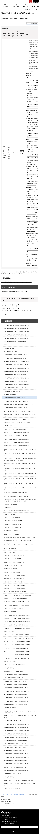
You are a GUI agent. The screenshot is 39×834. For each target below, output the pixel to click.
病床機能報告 (7, 344)
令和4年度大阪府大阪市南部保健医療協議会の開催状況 (16, 730)
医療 (11, 794)
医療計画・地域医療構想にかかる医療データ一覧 (15, 598)
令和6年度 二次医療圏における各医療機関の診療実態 (16, 361)
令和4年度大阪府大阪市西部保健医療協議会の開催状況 (16, 724)
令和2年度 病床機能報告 (10, 668)
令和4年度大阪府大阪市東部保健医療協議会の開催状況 (16, 734)
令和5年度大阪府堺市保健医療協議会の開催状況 (15, 750)
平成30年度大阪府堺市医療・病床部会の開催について (16, 601)
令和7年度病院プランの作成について (12, 351)
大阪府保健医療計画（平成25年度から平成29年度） (16, 435)
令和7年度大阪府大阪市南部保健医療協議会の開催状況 (16, 338)
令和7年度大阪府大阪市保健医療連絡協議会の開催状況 (16, 325)
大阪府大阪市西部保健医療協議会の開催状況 (14, 582)
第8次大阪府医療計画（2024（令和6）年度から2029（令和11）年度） (19, 415)
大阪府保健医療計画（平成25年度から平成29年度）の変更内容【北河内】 (20, 474)
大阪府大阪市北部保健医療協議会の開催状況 (14, 578)
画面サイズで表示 (34, 23)
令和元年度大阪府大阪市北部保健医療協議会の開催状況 (17, 641)
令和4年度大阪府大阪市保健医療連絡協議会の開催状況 (16, 737)
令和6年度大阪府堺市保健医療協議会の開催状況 (15, 387)
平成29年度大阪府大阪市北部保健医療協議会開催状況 (16, 439)
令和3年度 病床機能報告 (10, 707)
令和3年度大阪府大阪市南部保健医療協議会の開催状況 (16, 694)
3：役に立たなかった (24, 305)
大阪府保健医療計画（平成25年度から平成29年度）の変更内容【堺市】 (19, 484)
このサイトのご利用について (7, 799)
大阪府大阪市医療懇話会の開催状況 (12, 527)
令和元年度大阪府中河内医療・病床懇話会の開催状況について (18, 638)
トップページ (3, 794)
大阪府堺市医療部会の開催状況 (11, 534)
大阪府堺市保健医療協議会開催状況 (12, 558)
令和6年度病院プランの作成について (12, 391)
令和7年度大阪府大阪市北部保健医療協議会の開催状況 (16, 328)
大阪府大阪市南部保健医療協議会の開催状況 (14, 575)
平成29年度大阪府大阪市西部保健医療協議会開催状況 (16, 510)
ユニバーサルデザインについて (8, 803)
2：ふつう (14, 305)
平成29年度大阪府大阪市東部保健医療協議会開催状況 (16, 442)
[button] (30, 1)
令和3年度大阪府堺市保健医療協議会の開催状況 (15, 681)
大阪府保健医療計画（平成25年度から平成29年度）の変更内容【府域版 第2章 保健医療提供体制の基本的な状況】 (20, 500)
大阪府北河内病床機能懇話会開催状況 (13, 524)
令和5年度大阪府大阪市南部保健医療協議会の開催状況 (16, 763)
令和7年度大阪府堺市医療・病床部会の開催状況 (15, 341)
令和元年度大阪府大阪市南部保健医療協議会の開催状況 (17, 651)
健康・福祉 (8, 794)
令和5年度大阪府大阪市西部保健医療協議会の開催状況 (16, 753)
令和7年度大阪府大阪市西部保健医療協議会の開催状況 (16, 331)
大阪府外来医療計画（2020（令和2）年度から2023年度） (17, 422)
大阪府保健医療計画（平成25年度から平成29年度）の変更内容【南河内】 (20, 449)
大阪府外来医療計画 (9, 631)
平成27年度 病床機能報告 (10, 514)
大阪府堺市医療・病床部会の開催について (14, 562)
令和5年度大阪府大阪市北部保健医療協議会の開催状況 (16, 760)
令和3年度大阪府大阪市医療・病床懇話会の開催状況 (16, 674)
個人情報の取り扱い (5, 805)
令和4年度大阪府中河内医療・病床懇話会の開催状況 (16, 747)
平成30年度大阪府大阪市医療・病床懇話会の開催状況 (16, 605)
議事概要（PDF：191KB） (32, 265)
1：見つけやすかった (8, 310)
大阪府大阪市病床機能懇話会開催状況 (13, 520)
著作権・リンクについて (6, 801)
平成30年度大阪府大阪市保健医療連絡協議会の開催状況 (17, 628)
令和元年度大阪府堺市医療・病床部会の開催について (16, 658)
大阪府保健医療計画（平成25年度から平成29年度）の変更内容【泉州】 (19, 454)
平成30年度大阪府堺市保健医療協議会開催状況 (15, 591)
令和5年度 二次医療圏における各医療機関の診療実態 (16, 419)
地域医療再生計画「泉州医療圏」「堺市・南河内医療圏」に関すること (20, 784)
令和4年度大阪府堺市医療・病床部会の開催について (16, 740)
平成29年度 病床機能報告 (10, 548)
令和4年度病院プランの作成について (12, 720)
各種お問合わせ (23, 827)
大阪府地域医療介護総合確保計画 (12, 788)
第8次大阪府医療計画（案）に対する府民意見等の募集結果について (20, 411)
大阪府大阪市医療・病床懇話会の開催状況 (14, 555)
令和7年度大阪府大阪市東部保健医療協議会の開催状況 (16, 335)
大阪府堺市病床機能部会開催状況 (12, 517)
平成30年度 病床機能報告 (10, 611)
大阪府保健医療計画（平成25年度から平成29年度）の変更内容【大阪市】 (20, 488)
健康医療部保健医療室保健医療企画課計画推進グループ (15, 291)
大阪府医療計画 (8, 321)
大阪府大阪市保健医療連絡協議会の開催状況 (14, 588)
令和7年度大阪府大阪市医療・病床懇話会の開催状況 (16, 354)
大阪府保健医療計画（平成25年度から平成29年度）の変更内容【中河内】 (20, 479)
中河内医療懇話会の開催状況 (11, 530)
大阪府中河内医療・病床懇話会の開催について (15, 565)
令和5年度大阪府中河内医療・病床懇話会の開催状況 (16, 407)
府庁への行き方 (4, 827)
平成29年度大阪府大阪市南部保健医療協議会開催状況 (16, 445)
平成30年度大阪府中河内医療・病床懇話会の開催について (17, 595)
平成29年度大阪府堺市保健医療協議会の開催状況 (15, 492)
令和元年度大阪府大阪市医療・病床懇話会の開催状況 (16, 634)
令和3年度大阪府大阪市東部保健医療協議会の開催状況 (16, 691)
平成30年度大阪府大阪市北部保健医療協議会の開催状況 (17, 618)
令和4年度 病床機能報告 (10, 777)
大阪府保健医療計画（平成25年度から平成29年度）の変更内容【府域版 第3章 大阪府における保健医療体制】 (20, 459)
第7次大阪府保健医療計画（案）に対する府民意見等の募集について (20, 537)
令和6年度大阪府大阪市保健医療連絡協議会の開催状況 (16, 378)
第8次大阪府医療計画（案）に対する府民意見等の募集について (19, 404)
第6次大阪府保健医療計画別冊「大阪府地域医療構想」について (19, 496)
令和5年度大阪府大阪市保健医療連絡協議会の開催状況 (16, 770)
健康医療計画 (15, 794)
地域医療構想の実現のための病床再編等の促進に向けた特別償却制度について (20, 716)
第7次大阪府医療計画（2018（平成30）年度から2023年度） (18, 540)
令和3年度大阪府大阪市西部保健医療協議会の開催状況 (16, 684)
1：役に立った (7, 305)
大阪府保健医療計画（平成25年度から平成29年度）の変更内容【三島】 (19, 469)
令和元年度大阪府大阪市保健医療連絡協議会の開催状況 (17, 654)
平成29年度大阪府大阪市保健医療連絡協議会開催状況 (16, 432)
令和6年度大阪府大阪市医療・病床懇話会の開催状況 (16, 381)
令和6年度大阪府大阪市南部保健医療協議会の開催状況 (16, 364)
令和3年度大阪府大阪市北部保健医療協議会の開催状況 (16, 687)
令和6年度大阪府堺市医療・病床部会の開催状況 (15, 374)
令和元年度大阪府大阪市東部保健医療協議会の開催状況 (17, 648)
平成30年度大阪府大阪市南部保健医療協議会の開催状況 (17, 625)
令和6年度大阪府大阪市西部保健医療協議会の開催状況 (16, 368)
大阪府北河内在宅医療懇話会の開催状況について (15, 608)
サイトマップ (4, 808)
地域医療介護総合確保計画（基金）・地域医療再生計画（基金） (19, 780)
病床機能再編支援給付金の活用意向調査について (15, 671)
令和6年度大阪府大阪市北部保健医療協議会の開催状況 (16, 371)
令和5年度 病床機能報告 (10, 394)
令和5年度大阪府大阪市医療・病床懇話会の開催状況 (16, 401)
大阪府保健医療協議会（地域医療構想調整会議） (15, 429)
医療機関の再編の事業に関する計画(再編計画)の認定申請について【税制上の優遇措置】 (19, 711)
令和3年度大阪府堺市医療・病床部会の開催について (16, 677)
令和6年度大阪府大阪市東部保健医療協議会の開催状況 (16, 384)
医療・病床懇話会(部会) (9, 552)
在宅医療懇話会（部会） (10, 507)
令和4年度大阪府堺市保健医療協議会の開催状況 (15, 743)
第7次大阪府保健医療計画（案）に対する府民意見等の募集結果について (20, 544)
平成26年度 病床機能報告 (10, 504)
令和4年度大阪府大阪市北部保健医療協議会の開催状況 (16, 727)
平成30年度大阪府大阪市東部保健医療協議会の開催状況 (17, 621)
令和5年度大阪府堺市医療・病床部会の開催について (16, 397)
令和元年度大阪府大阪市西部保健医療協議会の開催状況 (17, 644)
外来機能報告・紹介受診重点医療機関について (15, 767)
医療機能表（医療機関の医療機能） (12, 572)
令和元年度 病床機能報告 (10, 661)
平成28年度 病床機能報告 (10, 568)
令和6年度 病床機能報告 (10, 348)
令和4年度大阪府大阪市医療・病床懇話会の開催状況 (16, 704)
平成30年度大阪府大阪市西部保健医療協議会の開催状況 (17, 615)
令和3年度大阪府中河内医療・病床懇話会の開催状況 (16, 701)
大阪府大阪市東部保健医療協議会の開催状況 (14, 585)
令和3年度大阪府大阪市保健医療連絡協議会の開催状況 (16, 697)
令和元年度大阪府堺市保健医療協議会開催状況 (15, 664)
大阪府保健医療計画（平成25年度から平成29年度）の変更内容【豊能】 (19, 464)
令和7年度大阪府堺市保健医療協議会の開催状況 (15, 358)
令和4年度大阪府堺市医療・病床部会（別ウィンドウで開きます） (16, 282)
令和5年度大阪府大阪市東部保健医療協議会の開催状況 (16, 757)
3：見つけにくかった (27, 310)
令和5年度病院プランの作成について (12, 773)
